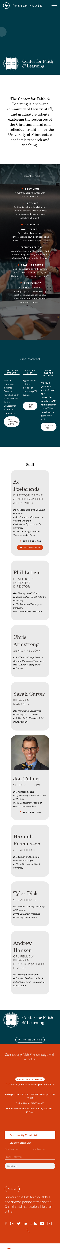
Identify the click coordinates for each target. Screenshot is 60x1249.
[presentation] (29, 1177)
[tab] (30, 1135)
